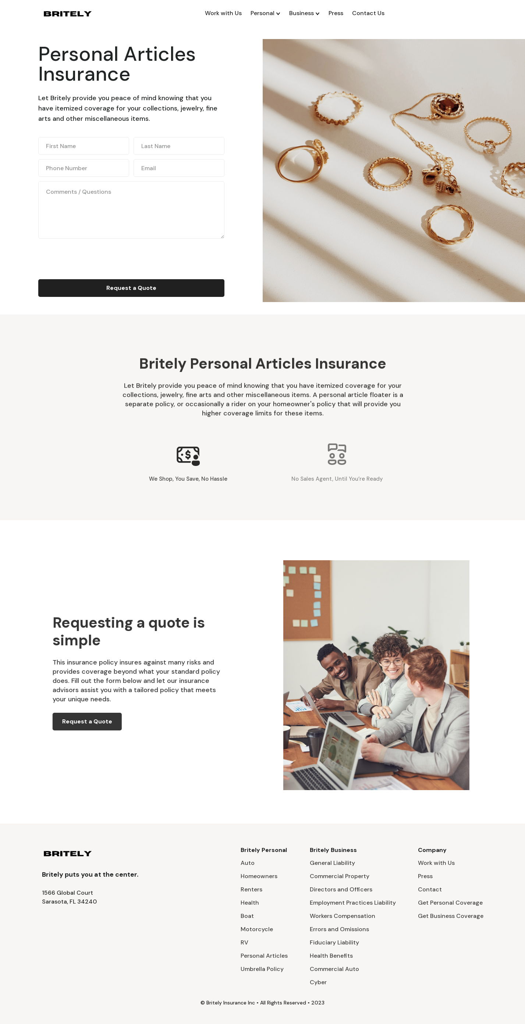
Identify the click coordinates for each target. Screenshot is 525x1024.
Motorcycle (257, 929)
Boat (247, 916)
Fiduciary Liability (334, 942)
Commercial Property (339, 876)
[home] (67, 13)
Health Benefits (331, 956)
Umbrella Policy (262, 969)
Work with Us (223, 13)
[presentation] (94, 257)
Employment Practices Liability (353, 902)
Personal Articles (264, 956)
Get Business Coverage (450, 916)
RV (244, 942)
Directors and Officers (341, 889)
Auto (248, 863)
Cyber (318, 982)
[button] (265, 13)
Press (336, 13)
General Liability (332, 863)
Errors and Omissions (339, 929)
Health (250, 902)
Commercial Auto (334, 969)
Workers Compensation (342, 916)
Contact (430, 889)
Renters (251, 889)
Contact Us (368, 13)
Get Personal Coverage (450, 902)
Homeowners (259, 876)
